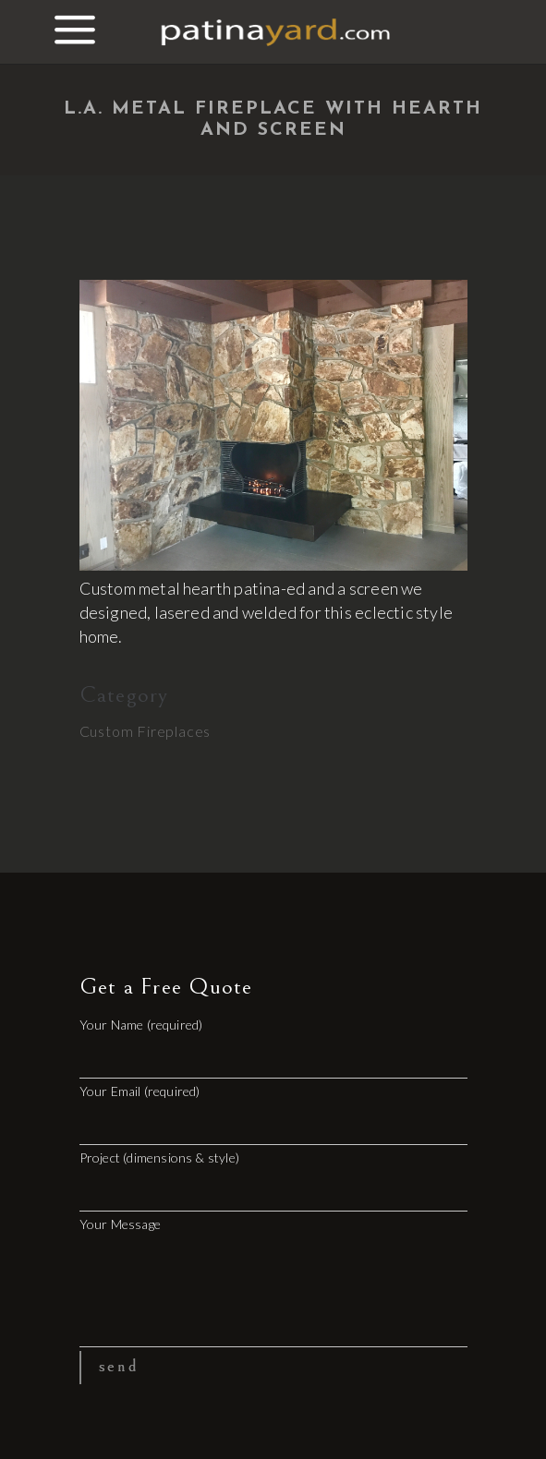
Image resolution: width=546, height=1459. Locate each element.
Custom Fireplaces (145, 731)
